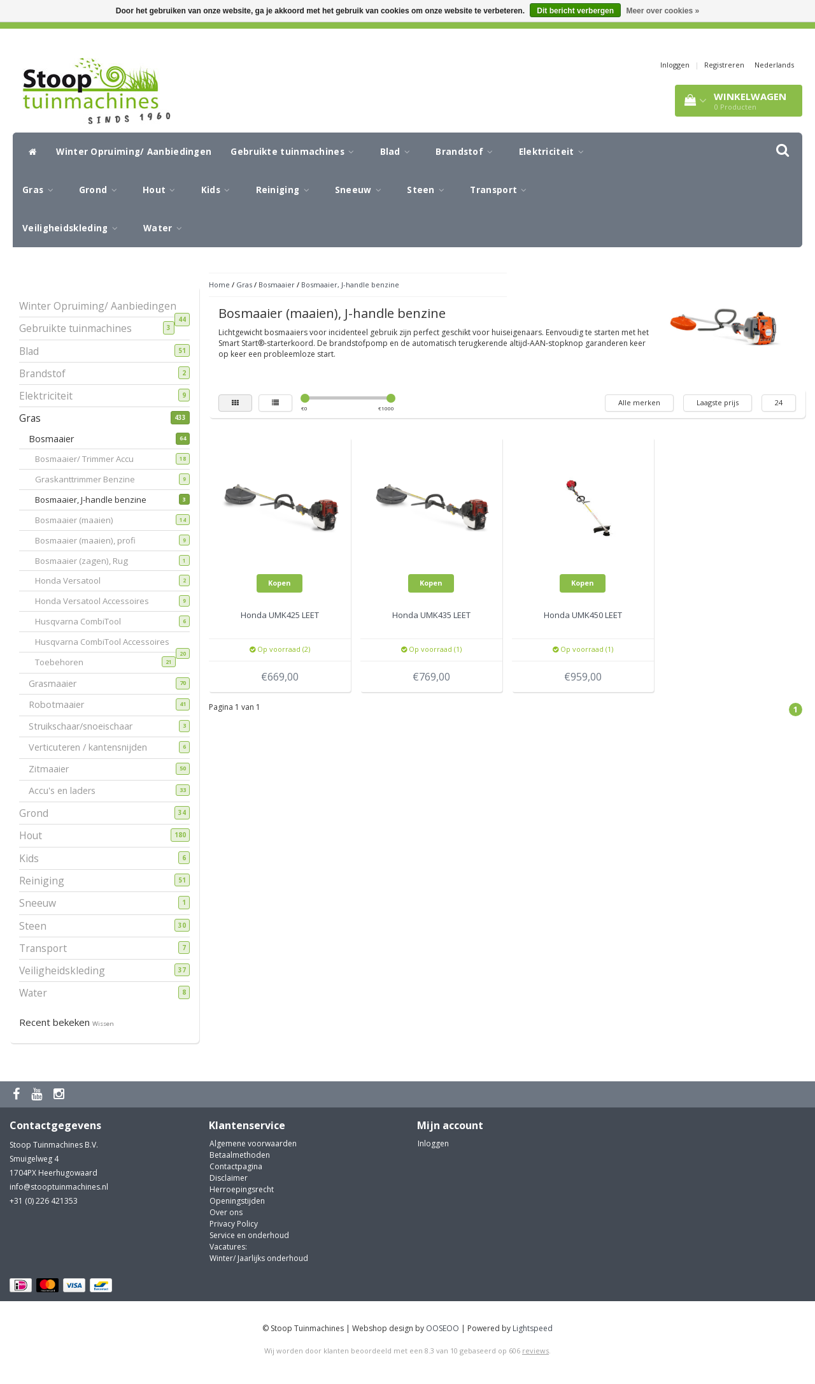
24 (779, 402)
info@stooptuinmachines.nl (59, 1186)
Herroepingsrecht (241, 1189)
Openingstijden (237, 1200)
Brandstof (467, 151)
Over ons (226, 1212)
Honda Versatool (76, 580)
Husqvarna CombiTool (86, 621)
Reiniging (286, 190)
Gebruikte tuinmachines (295, 151)
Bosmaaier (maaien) (82, 520)
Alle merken (639, 402)
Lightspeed (533, 1328)
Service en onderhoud (249, 1235)
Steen (429, 190)
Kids (219, 190)
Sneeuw (361, 190)
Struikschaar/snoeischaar (85, 726)
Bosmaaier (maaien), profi (93, 540)
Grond (101, 190)
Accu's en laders (67, 790)
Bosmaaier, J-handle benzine (98, 499)
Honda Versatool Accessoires (100, 601)
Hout (162, 190)
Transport (501, 190)
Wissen (103, 1024)
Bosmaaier (56, 439)
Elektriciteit (555, 151)
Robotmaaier (61, 704)
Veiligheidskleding (73, 228)
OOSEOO (442, 1328)
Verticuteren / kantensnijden (93, 747)
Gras (41, 190)
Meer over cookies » (662, 10)
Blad (398, 151)
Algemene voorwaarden (253, 1143)
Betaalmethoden (239, 1155)
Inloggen (675, 64)
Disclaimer (228, 1177)
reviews (535, 1350)
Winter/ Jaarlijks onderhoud (258, 1258)
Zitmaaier (53, 769)
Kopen (279, 582)
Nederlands (774, 64)
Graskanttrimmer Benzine (93, 479)
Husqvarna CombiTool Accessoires (110, 643)
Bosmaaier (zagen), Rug (89, 560)
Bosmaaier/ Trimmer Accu (92, 459)
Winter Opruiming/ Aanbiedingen (133, 151)
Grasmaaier (57, 683)
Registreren (724, 64)
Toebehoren (67, 662)
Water (165, 228)
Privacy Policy (233, 1223)
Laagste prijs (718, 402)
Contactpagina (235, 1166)
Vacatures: (228, 1246)
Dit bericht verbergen (575, 10)
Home (219, 284)
